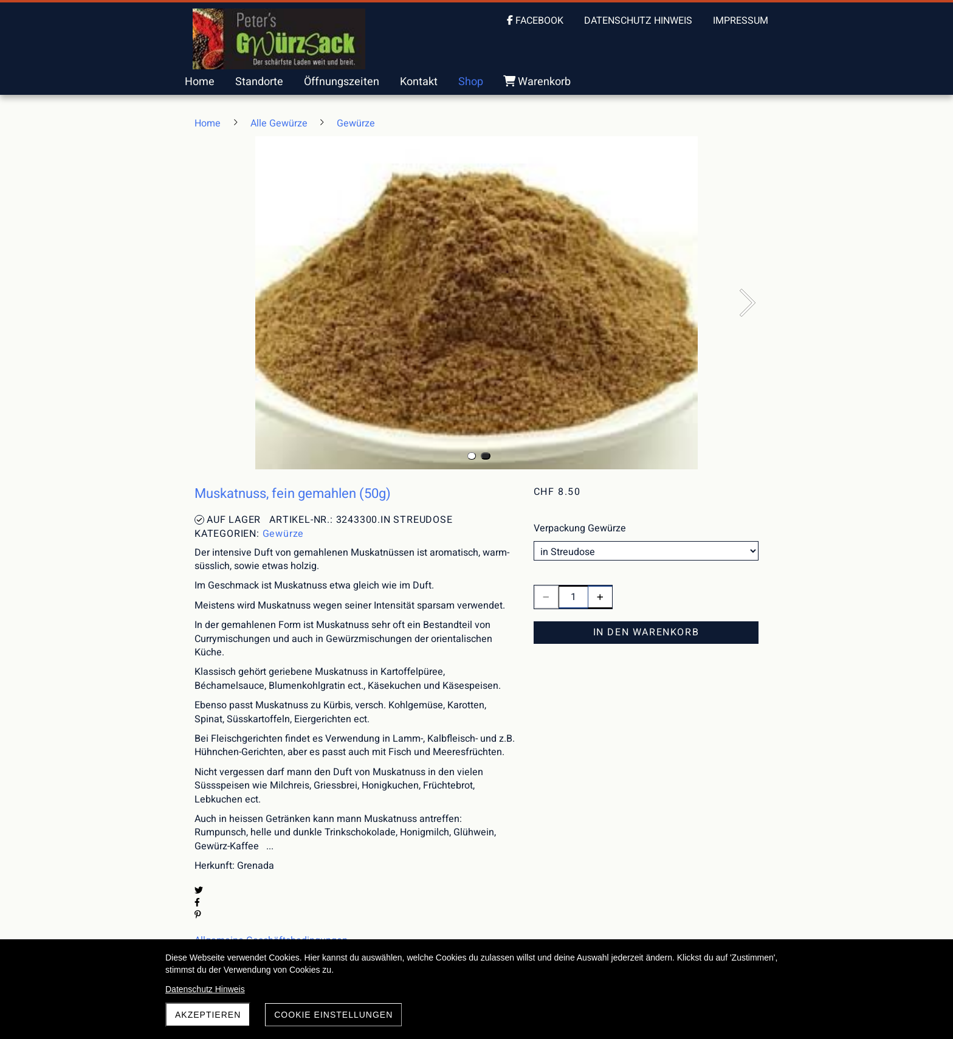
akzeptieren (208, 1015)
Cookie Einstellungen (333, 1015)
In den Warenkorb (646, 632)
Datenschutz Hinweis (205, 989)
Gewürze (283, 533)
